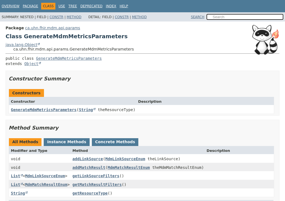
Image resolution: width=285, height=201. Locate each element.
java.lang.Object (21, 44)
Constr (56, 17)
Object (31, 63)
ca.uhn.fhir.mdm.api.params (52, 28)
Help (124, 6)
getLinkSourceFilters (95, 176)
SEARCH (198, 17)
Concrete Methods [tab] (115, 142)
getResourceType (89, 193)
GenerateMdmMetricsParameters (69, 58)
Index (111, 6)
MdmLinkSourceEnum (125, 159)
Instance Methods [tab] (66, 142)
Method (74, 17)
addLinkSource (87, 159)
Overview (10, 6)
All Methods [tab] (25, 142)
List (15, 176)
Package (30, 6)
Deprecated (91, 6)
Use (61, 6)
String (86, 109)
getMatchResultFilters (97, 184)
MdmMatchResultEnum (129, 167)
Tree (72, 6)
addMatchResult (88, 167)
